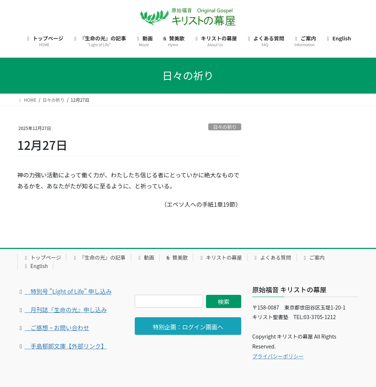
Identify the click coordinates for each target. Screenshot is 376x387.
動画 (145, 257)
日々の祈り (224, 126)
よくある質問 (272, 257)
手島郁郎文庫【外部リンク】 (66, 345)
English (35, 266)
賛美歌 (176, 257)
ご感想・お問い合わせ (57, 327)
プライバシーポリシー (278, 356)
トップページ (42, 257)
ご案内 (313, 257)
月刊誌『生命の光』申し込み (66, 309)
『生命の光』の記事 (99, 257)
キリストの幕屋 (220, 257)
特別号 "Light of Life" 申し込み (68, 291)
